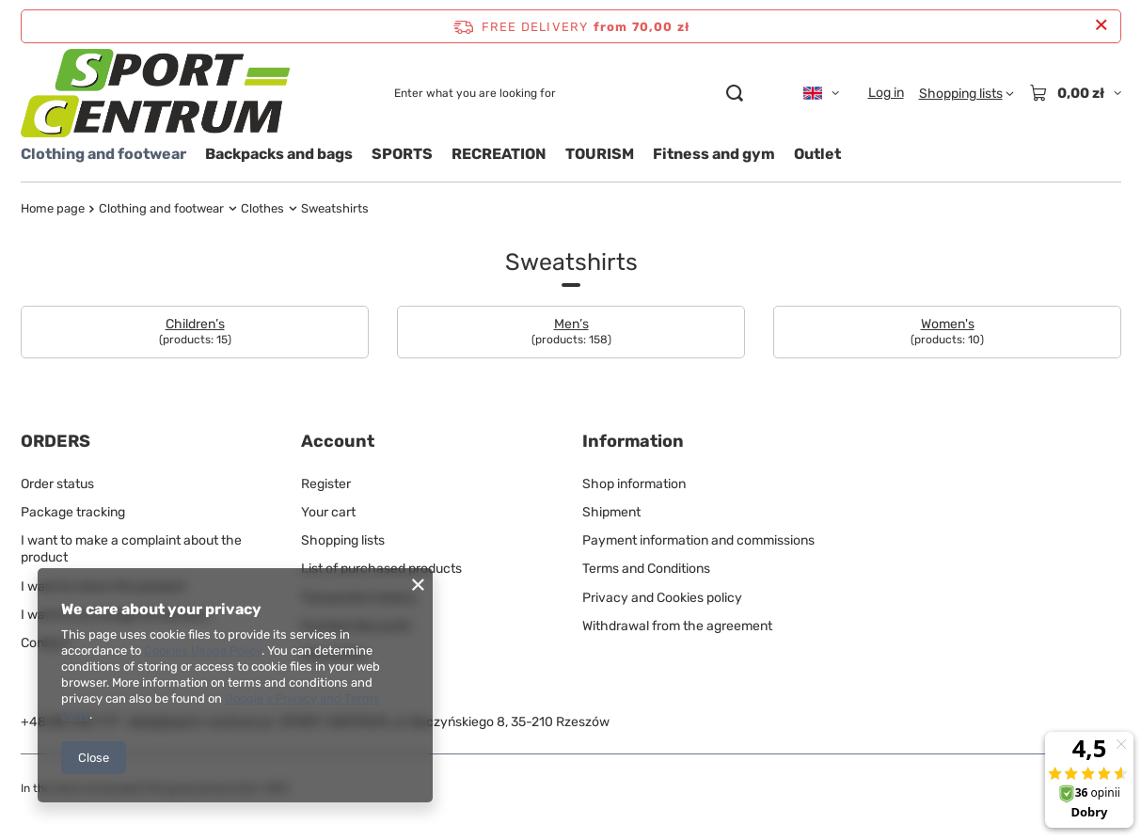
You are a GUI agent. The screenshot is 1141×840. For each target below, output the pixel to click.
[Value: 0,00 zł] (1075, 93)
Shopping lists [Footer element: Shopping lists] (343, 540)
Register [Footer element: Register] (326, 484)
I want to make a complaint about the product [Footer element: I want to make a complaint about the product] (131, 548)
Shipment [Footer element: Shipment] (611, 512)
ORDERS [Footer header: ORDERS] (55, 441)
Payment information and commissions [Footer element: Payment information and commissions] (698, 540)
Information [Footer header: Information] (633, 441)
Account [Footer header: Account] (337, 441)
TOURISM (599, 154)
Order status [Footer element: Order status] (57, 484)
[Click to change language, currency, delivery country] (821, 93)
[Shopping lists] (966, 93)
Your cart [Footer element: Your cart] (328, 512)
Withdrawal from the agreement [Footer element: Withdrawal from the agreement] (677, 626)
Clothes (262, 208)
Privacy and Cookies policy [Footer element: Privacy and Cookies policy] (662, 598)
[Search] (735, 93)
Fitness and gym (714, 154)
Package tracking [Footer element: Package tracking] (73, 512)
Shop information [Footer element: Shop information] (634, 484)
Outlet (817, 154)
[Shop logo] (155, 93)
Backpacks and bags (279, 154)
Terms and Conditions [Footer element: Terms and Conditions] (646, 569)
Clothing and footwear (103, 154)
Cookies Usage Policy (202, 650)
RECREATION (499, 154)
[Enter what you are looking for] (568, 93)
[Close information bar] (1101, 26)
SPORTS (402, 154)
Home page (53, 208)
